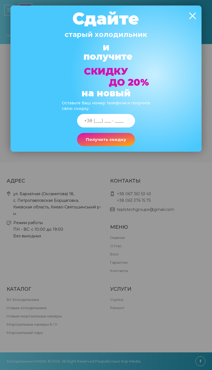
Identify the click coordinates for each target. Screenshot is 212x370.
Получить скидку (106, 139)
